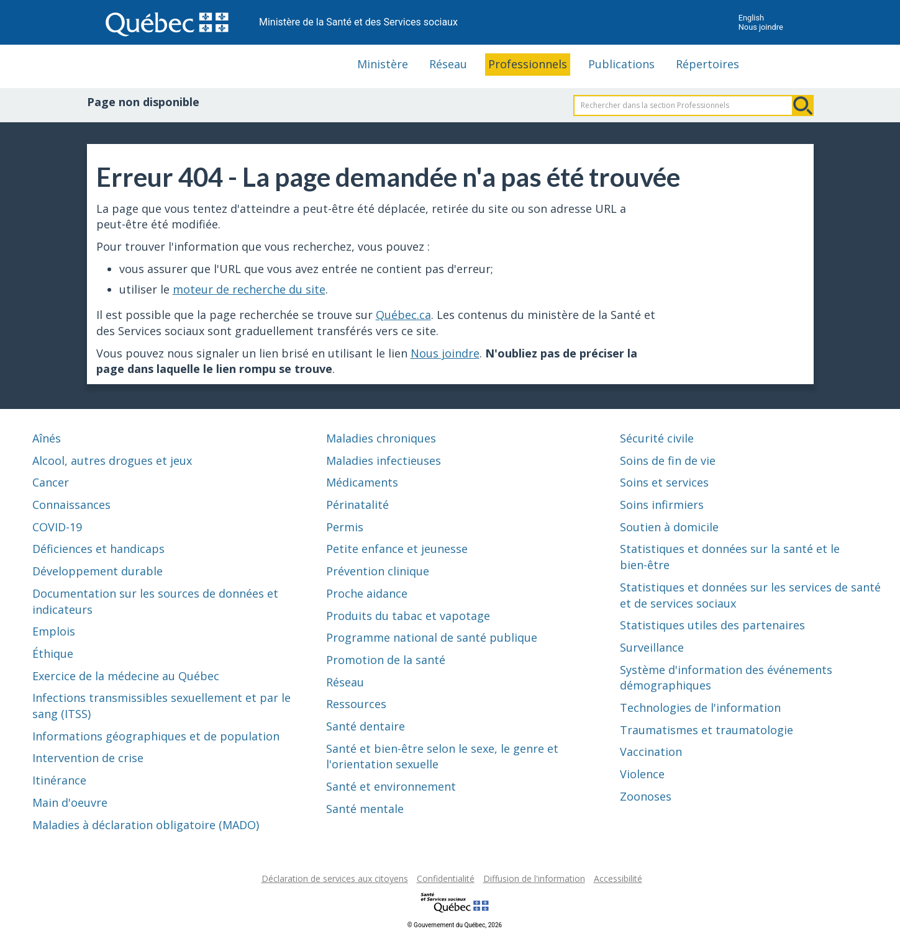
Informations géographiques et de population (156, 736)
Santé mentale (365, 808)
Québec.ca (403, 314)
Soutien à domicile (669, 526)
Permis (344, 526)
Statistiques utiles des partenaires (712, 625)
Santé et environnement (391, 786)
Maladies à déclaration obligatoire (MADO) (145, 824)
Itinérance (59, 780)
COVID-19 (57, 526)
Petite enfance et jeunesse (397, 548)
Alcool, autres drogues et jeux (112, 460)
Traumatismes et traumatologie (706, 729)
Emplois (53, 631)
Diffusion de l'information (534, 878)
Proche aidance (366, 593)
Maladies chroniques (381, 438)
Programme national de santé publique (431, 637)
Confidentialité (446, 878)
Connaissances (71, 504)
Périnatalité (357, 504)
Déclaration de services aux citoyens (334, 878)
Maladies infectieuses (383, 460)
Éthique (52, 653)
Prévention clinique (377, 571)
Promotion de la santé (385, 659)
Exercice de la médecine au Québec (125, 675)
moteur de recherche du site (249, 289)
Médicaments (362, 482)
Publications (621, 63)
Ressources (356, 703)
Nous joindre (761, 27)
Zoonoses (645, 796)
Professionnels (527, 63)
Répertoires (707, 63)
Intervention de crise (87, 757)
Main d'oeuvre (69, 802)
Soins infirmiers (662, 504)
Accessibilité (618, 878)
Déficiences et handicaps (98, 548)
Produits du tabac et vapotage (408, 615)
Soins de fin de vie (668, 460)
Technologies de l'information (700, 707)
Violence (642, 773)
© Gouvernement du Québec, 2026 (454, 925)
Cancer (50, 482)
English (751, 17)
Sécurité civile (657, 438)
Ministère (382, 63)
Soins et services (664, 482)
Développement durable (97, 571)
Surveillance (652, 647)
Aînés (46, 438)
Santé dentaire (365, 726)
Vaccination (651, 751)
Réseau (448, 63)
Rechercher (803, 105)
